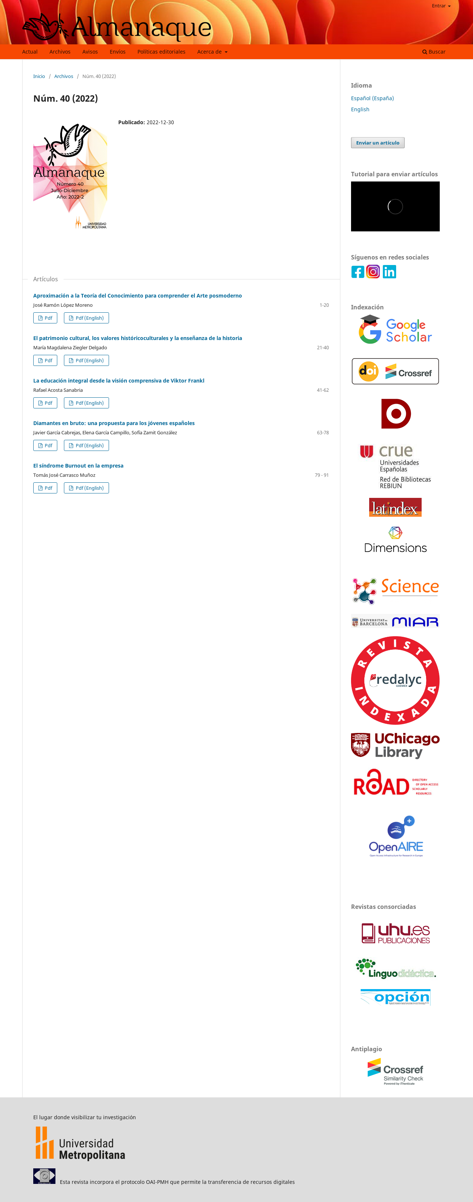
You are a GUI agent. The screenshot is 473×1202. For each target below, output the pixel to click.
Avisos (90, 51)
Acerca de (210, 51)
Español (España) (372, 98)
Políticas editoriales (161, 51)
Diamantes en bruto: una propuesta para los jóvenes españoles (114, 423)
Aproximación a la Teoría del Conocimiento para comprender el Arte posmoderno (137, 295)
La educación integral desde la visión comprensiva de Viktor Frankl (118, 380)
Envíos (118, 51)
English (360, 109)
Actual (30, 51)
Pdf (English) (89, 318)
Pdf (48, 318)
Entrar (439, 5)
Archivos (60, 51)
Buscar (434, 51)
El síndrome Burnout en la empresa (78, 465)
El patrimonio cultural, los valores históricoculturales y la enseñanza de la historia (137, 338)
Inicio (39, 76)
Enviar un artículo (377, 142)
